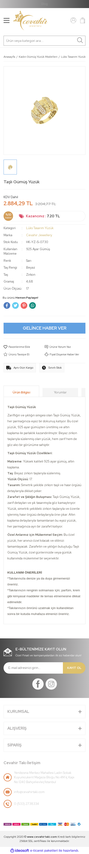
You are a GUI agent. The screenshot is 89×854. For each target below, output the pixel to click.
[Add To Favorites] (24, 347)
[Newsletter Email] (33, 668)
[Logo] (30, 20)
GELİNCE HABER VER (44, 328)
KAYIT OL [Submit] (74, 668)
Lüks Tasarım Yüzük (40, 228)
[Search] (44, 41)
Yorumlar (60, 392)
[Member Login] (73, 20)
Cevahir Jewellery (39, 235)
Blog (44, 4)
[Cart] (82, 20)
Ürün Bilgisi (21, 392)
